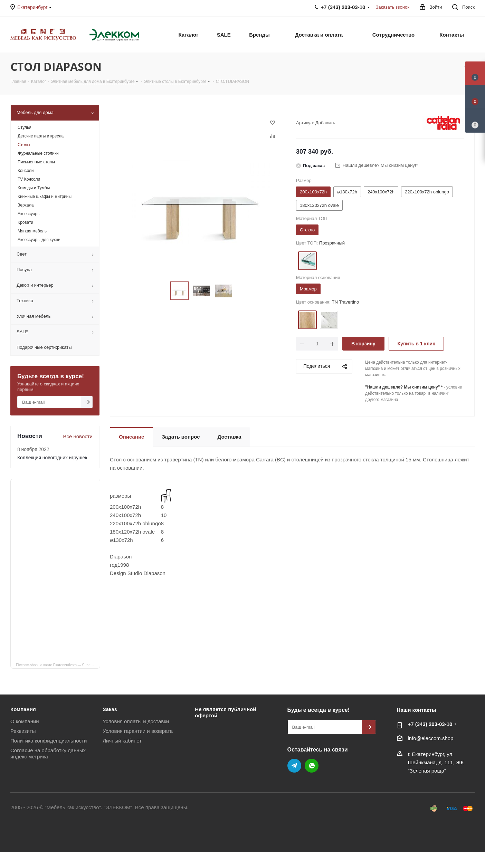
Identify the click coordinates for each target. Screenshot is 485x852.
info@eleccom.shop (431, 738)
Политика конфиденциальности (48, 741)
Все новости (78, 436)
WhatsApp (311, 766)
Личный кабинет (122, 741)
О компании (24, 721)
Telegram (294, 766)
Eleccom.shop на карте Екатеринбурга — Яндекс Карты (58, 664)
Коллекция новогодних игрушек (52, 457)
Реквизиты (23, 731)
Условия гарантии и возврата (138, 731)
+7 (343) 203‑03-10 (430, 724)
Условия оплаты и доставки (136, 721)
